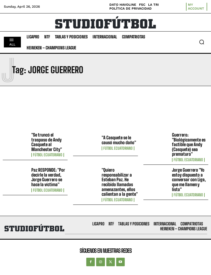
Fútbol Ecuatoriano (47, 155)
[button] (201, 41)
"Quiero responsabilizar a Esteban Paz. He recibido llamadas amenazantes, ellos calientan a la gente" (120, 182)
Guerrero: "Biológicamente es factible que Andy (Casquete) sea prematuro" (189, 144)
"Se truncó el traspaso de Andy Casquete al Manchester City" (46, 142)
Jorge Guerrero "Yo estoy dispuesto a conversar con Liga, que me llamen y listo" (189, 179)
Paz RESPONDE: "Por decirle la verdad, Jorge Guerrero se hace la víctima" (48, 177)
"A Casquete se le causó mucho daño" (119, 140)
